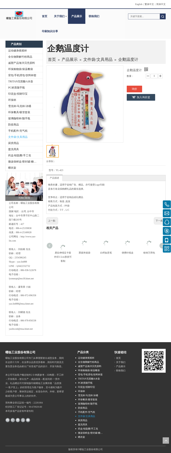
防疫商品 (13, 124)
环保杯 (12, 99)
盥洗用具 (13, 149)
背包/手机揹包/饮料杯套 (22, 75)
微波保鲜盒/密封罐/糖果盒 (23, 161)
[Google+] (13, 420)
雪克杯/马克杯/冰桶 (19, 106)
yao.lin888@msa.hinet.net (21, 303)
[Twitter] (23, 420)
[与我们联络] (24, 187)
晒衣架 (12, 167)
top (166, 440)
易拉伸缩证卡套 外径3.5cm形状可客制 (63, 257)
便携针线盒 (127, 253)
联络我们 (94, 16)
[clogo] (19, 15)
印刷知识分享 (50, 31)
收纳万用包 (149, 253)
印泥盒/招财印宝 (18, 93)
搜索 (162, 16)
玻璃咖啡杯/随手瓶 (19, 118)
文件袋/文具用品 (18, 137)
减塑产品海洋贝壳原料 (21, 63)
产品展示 (76, 16)
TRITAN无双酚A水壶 (20, 81)
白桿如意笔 (106, 253)
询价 (134, 89)
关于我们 (59, 16)
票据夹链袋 (84, 253)
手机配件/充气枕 (18, 130)
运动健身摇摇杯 (17, 50)
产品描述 (54, 178)
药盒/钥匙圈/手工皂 (19, 155)
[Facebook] (8, 420)
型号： (52, 170)
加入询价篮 (143, 97)
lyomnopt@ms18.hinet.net (21, 278)
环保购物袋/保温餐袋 (20, 69)
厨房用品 (13, 143)
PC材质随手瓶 (16, 87)
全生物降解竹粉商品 (20, 56)
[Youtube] (28, 420)
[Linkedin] (18, 420)
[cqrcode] (154, 361)
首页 (44, 16)
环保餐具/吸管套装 (19, 112)
